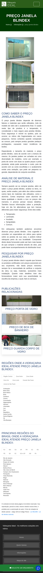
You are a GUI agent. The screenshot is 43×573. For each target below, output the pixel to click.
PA (35, 453)
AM (30, 453)
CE (15, 453)
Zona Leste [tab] (16, 380)
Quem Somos (21, 545)
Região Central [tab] (8, 376)
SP (21, 449)
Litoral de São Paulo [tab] (9, 384)
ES (15, 449)
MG (10, 449)
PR (27, 449)
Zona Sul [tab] (6, 380)
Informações (21, 553)
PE (4, 453)
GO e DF (22, 453)
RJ (4, 449)
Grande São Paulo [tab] (28, 380)
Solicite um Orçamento (21, 568)
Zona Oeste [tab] (29, 376)
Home (21, 537)
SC (32, 449)
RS (38, 449)
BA (10, 453)
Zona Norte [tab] (19, 376)
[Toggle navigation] (36, 4)
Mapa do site (21, 560)
